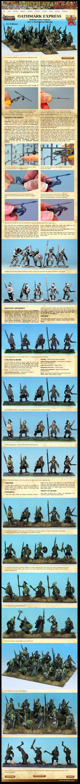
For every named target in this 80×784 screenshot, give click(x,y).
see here (8, 69)
